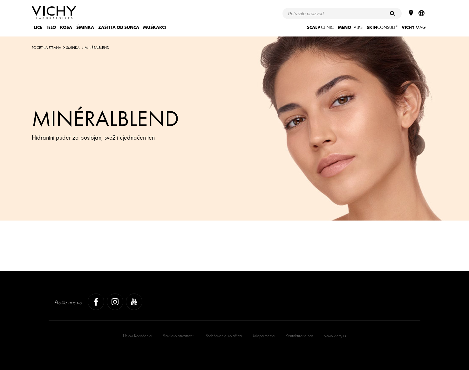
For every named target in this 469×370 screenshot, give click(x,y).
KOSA (66, 27)
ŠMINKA (85, 27)
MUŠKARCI (154, 27)
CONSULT (382, 27)
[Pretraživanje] (393, 13)
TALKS (350, 27)
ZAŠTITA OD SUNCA (118, 27)
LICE (38, 27)
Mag (414, 27)
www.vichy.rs (335, 336)
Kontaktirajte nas (299, 336)
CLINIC (320, 27)
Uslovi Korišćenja (137, 336)
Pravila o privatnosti (178, 336)
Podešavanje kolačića (224, 336)
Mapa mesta (264, 336)
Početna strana (46, 47)
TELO (51, 27)
